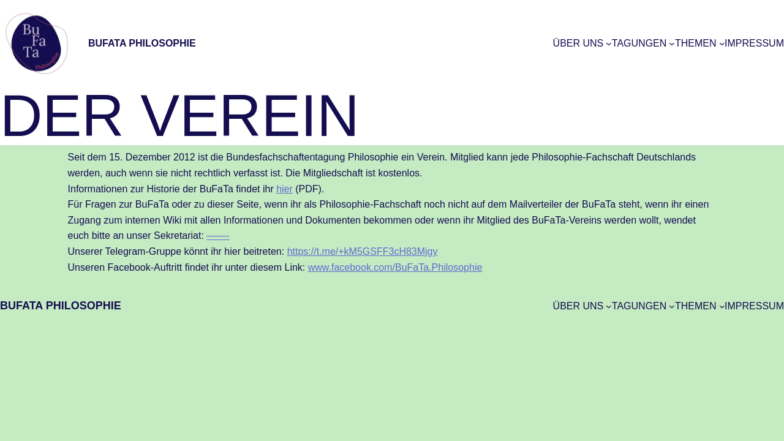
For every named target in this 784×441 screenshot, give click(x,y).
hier (284, 189)
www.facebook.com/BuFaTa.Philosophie (395, 267)
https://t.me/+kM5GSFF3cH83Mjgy (362, 251)
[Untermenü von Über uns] (609, 43)
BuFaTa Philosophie (142, 43)
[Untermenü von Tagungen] (672, 43)
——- (217, 235)
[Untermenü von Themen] (722, 43)
